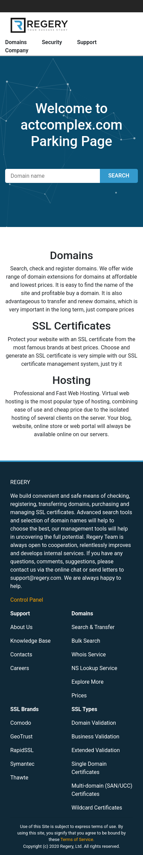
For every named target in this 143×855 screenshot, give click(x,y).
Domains (16, 42)
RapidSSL (22, 750)
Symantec (22, 764)
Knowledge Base (30, 641)
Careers (19, 668)
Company (16, 50)
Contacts (21, 654)
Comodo (20, 723)
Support (86, 42)
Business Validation (95, 736)
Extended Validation (96, 750)
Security (52, 42)
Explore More (88, 682)
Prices (79, 695)
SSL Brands (24, 709)
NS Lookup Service (94, 668)
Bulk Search (86, 641)
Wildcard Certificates (97, 807)
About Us (21, 627)
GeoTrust (21, 736)
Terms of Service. (77, 839)
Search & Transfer (93, 627)
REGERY (20, 482)
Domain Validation (94, 723)
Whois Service (89, 654)
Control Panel (26, 600)
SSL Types (84, 709)
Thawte (19, 777)
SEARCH (118, 175)
